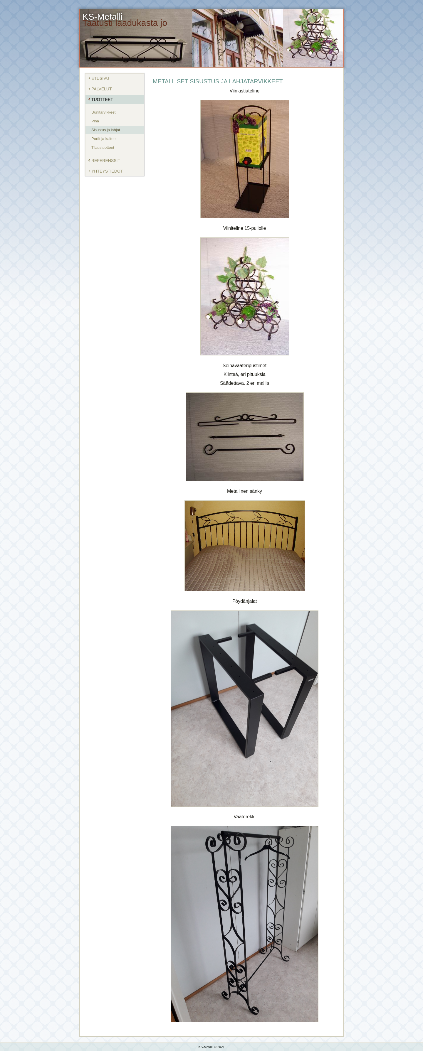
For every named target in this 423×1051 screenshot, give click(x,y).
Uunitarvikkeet (103, 112)
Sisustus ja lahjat (105, 130)
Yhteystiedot (107, 171)
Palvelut (101, 89)
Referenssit (105, 160)
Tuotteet (102, 99)
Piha (95, 121)
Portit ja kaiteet (104, 138)
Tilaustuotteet (102, 147)
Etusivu (100, 78)
